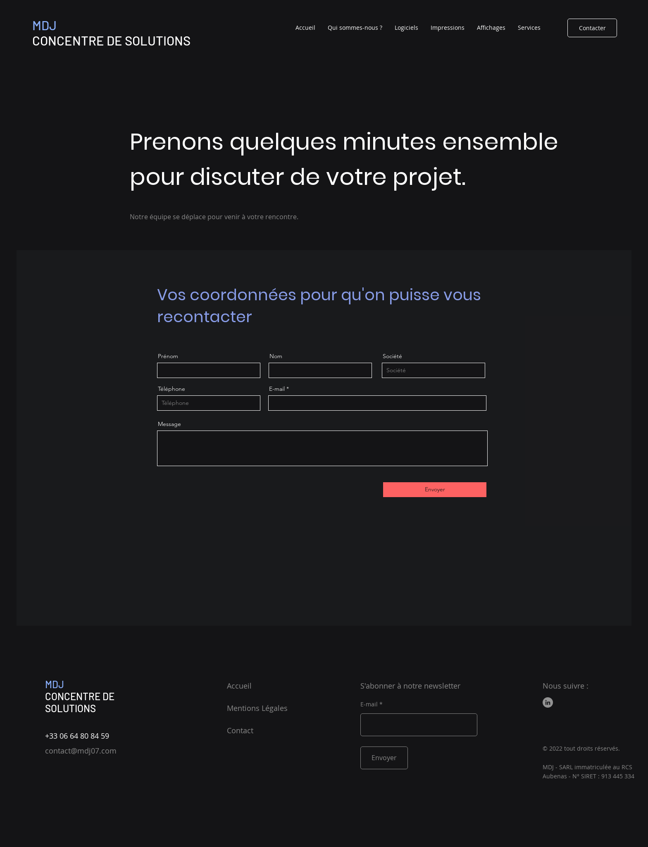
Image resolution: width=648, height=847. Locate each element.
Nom (275, 356)
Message (169, 424)
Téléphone (171, 389)
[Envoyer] (434, 489)
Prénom (168, 356)
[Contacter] (592, 28)
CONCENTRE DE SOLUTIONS (79, 702)
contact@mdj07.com (81, 751)
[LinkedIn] (548, 702)
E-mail (277, 389)
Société (392, 356)
